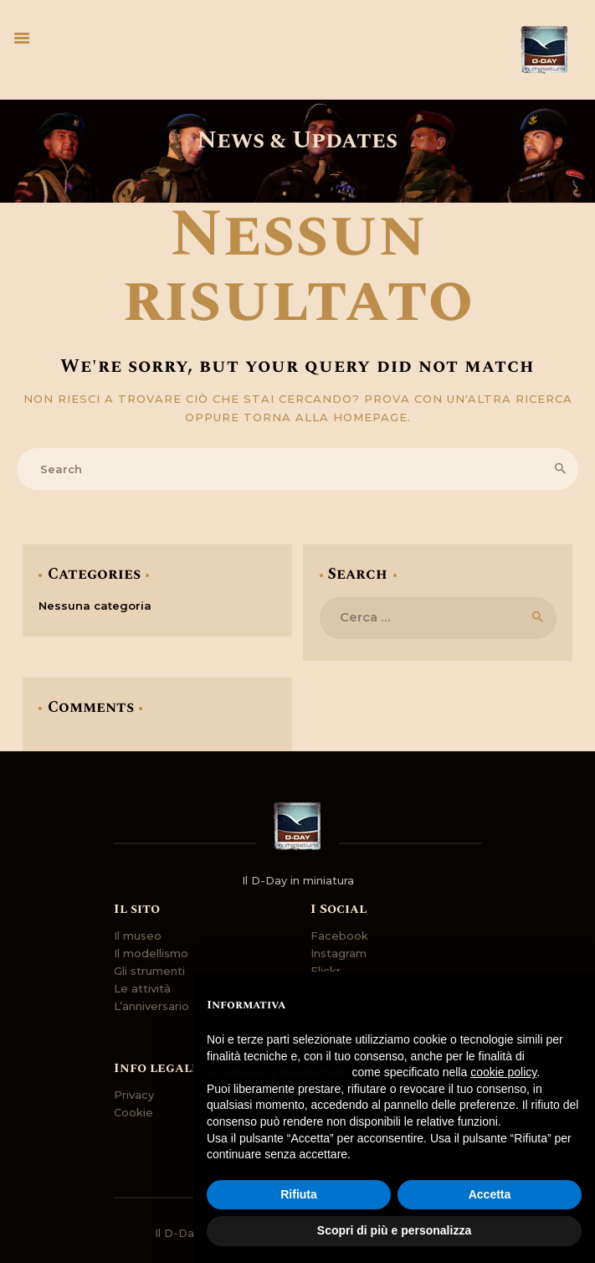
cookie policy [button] (503, 1072)
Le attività (142, 988)
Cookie (133, 1112)
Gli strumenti (149, 970)
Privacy (134, 1094)
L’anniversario (151, 1006)
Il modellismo (151, 953)
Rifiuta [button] (298, 1194)
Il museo (138, 935)
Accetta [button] (490, 1194)
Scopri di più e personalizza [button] (394, 1230)
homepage (370, 417)
